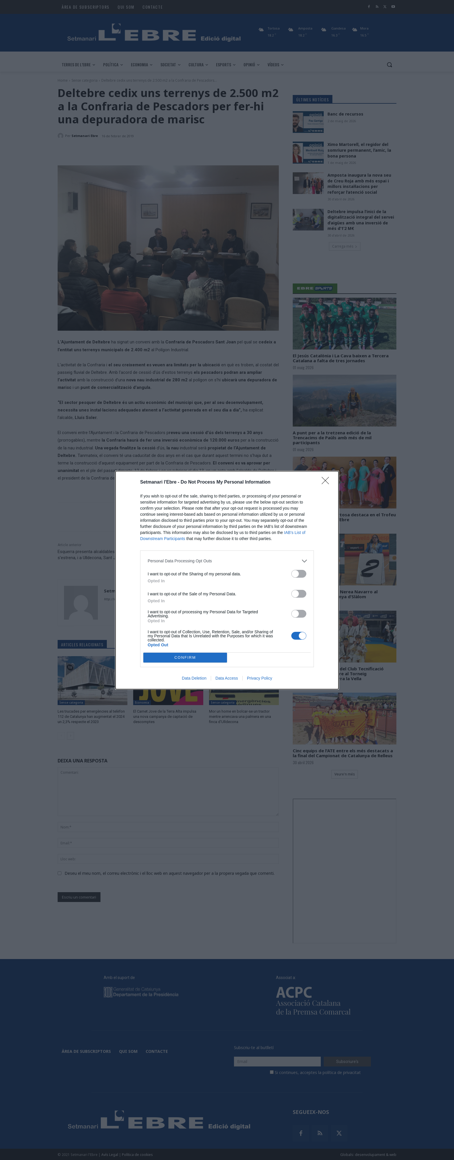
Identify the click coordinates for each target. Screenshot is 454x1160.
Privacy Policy (259, 678)
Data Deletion (194, 678)
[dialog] (227, 580)
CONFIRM (185, 657)
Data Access (226, 678)
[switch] (298, 574)
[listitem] (227, 561)
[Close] (327, 482)
